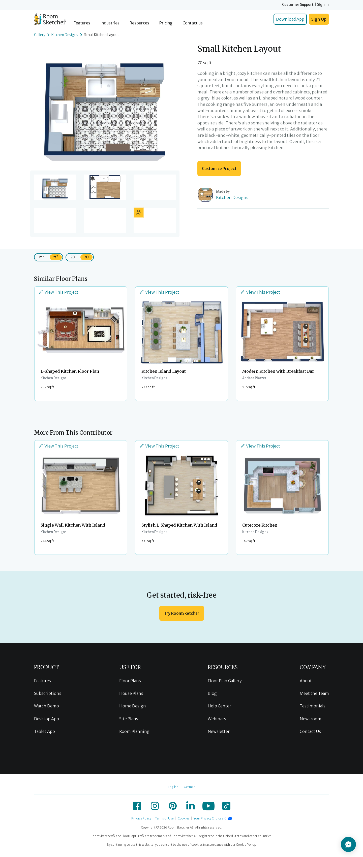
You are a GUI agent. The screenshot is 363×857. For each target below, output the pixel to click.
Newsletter (219, 731)
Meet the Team (314, 693)
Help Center (219, 705)
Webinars (217, 718)
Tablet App (44, 731)
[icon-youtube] (208, 806)
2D (73, 257)
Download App (290, 19)
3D (86, 257)
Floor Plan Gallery (225, 680)
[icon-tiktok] (226, 806)
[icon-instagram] (155, 806)
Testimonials (312, 705)
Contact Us (310, 731)
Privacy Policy (141, 818)
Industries (109, 23)
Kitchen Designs (64, 34)
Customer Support (298, 4)
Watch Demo (46, 705)
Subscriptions (47, 693)
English (173, 787)
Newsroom (310, 718)
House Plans (131, 693)
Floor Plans (130, 680)
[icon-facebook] (137, 806)
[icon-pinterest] (173, 806)
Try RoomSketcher (181, 613)
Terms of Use (164, 818)
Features (82, 23)
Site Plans (128, 718)
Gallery (39, 34)
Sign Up (318, 19)
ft (55, 257)
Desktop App (46, 718)
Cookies (184, 818)
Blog (212, 693)
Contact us (193, 23)
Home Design (132, 705)
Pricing (165, 23)
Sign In (323, 4)
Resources (139, 23)
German (189, 787)
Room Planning (134, 731)
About (306, 680)
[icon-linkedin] (191, 806)
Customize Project (219, 168)
